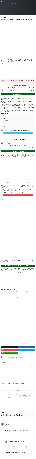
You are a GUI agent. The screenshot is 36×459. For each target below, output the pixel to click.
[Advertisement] (18, 71)
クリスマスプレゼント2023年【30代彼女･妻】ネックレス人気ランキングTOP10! (17, 431)
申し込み (18, 358)
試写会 (22, 358)
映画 (2, 357)
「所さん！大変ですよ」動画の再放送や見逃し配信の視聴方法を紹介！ (16, 453)
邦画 (3, 357)
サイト (2, 381)
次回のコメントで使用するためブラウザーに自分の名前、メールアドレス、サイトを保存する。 (14, 384)
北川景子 (9, 358)
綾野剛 (20, 358)
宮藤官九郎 (12, 358)
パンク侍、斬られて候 (5, 358)
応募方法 (14, 358)
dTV (2, 358)
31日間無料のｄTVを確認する (18, 194)
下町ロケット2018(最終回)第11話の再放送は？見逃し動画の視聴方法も (16, 442)
